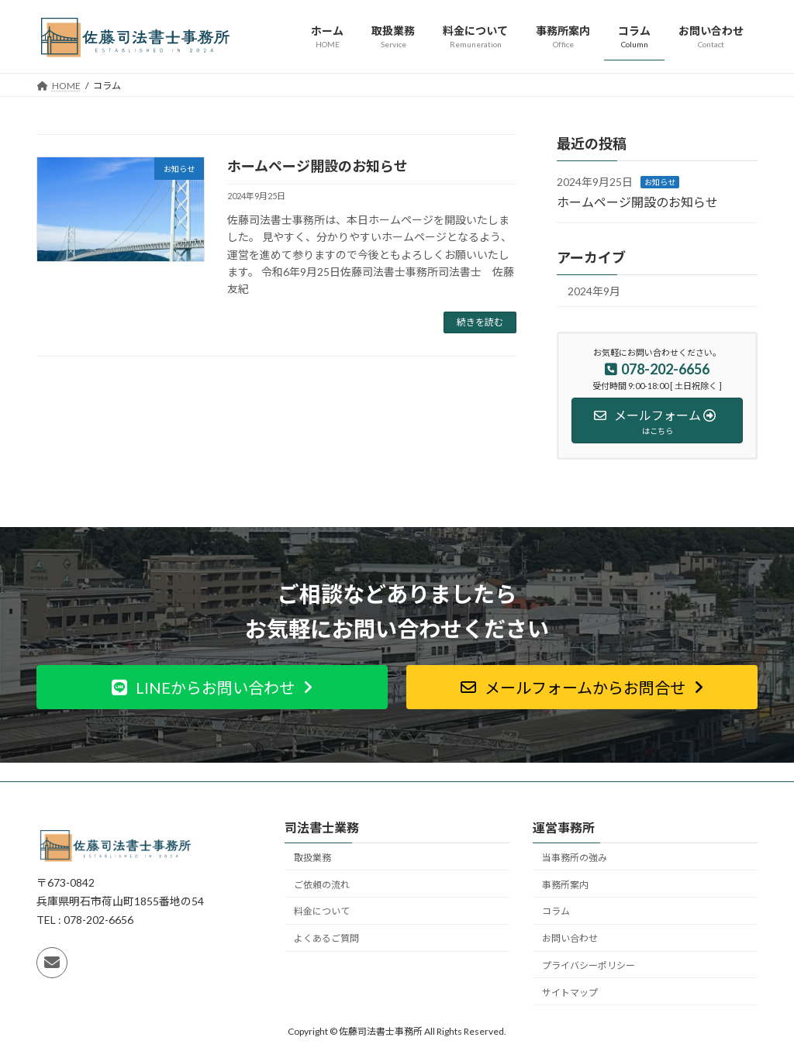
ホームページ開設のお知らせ (317, 165)
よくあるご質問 (326, 938)
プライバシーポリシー (588, 965)
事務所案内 (565, 885)
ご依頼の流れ (322, 885)
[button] (212, 687)
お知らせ (659, 182)
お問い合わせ (570, 938)
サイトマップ (570, 992)
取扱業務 (312, 857)
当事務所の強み (574, 857)
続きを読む (480, 322)
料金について (322, 911)
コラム (556, 911)
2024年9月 (594, 291)
